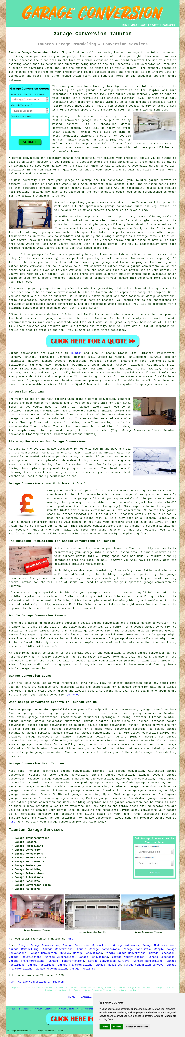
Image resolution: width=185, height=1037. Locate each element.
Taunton (76, 353)
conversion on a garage (69, 498)
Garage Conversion (33, 1009)
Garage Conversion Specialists (86, 945)
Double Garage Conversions (98, 949)
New (19, 1009)
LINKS (134, 25)
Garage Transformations (26, 961)
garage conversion (118, 90)
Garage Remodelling (24, 949)
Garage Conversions (58, 949)
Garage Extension (162, 953)
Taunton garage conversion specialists (39, 709)
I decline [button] (117, 1027)
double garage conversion (152, 626)
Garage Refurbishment (25, 957)
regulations (160, 206)
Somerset (57, 748)
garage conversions (44, 380)
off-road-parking (116, 161)
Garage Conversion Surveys (50, 953)
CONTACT (154, 25)
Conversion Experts (64, 1009)
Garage (13, 353)
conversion (31, 158)
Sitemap (11, 1009)
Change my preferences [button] (137, 1027)
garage (59, 220)
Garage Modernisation (159, 945)
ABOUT (144, 25)
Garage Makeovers (126, 945)
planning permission (100, 452)
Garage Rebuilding (41, 964)
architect (53, 184)
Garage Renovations (87, 953)
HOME (124, 25)
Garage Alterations (59, 957)
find (21, 770)
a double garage (104, 244)
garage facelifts (65, 732)
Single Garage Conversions (39, 945)
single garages (42, 232)
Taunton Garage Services (36, 830)
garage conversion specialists (118, 372)
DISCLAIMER (168, 25)
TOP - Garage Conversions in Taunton (36, 981)
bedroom (125, 135)
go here (72, 694)
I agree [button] (105, 1027)
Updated (48, 1009)
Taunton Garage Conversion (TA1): (34, 52)
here (12, 821)
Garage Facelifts (136, 949)
